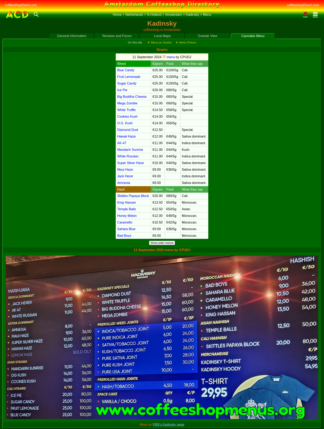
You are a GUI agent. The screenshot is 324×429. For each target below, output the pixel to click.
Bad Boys (124, 235)
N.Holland (154, 14)
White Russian (127, 156)
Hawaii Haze (126, 136)
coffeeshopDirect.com (21, 5)
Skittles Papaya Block (133, 196)
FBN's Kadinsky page (168, 424)
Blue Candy (125, 70)
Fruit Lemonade (128, 77)
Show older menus (162, 242)
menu (168, 57)
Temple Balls (126, 209)
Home (117, 14)
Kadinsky (192, 14)
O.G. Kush (125, 123)
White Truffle (126, 110)
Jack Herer (125, 176)
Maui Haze (125, 169)
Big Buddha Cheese (132, 96)
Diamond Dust (127, 130)
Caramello (124, 222)
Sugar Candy (126, 83)
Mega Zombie (127, 103)
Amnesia (123, 183)
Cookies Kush (127, 116)
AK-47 (121, 143)
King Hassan (126, 202)
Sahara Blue (126, 229)
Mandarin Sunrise (130, 149)
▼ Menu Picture (185, 42)
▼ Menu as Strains (159, 42)
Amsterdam (173, 14)
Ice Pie (122, 90)
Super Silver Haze (130, 163)
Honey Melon (127, 216)
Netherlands (134, 14)
